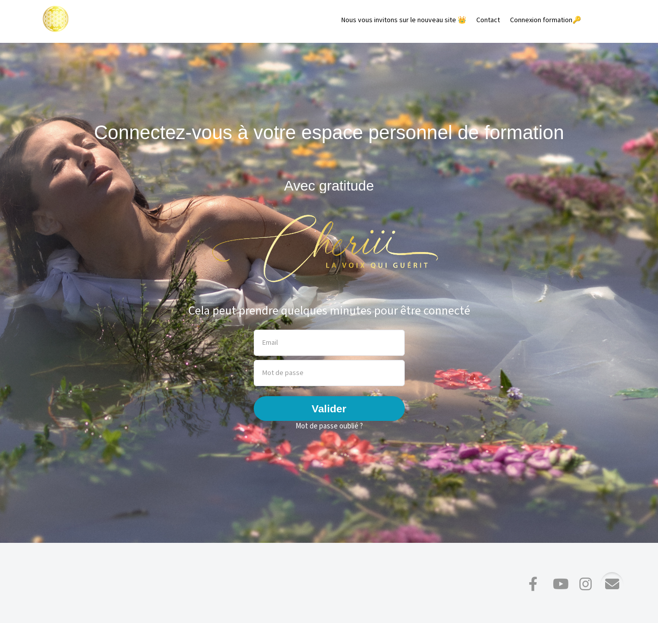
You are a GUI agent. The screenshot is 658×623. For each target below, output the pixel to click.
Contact (488, 20)
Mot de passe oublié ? (329, 426)
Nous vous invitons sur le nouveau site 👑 (403, 20)
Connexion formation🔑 (545, 20)
